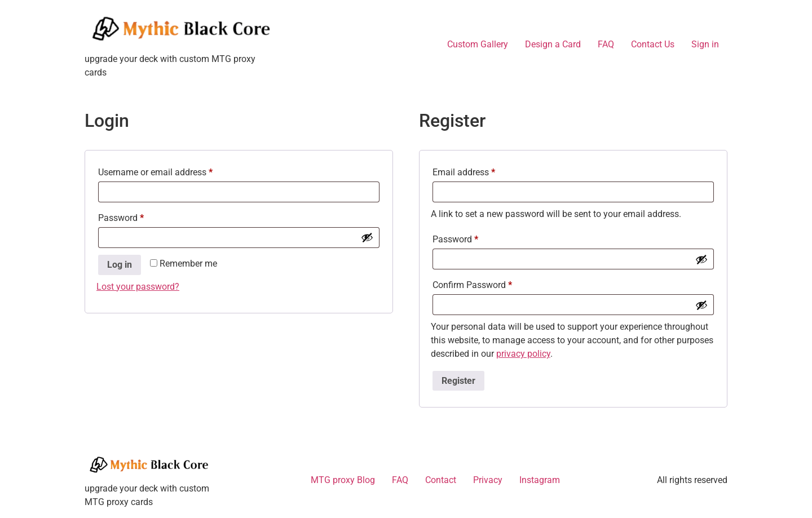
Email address (481, 170)
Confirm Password (472, 285)
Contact (440, 480)
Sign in (705, 44)
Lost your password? (137, 286)
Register (458, 380)
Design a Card (553, 44)
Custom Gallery (477, 44)
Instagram (539, 480)
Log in (119, 264)
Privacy (487, 480)
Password (138, 216)
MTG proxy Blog (343, 480)
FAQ (606, 44)
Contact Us (652, 44)
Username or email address (172, 170)
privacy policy (523, 353)
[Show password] (367, 237)
